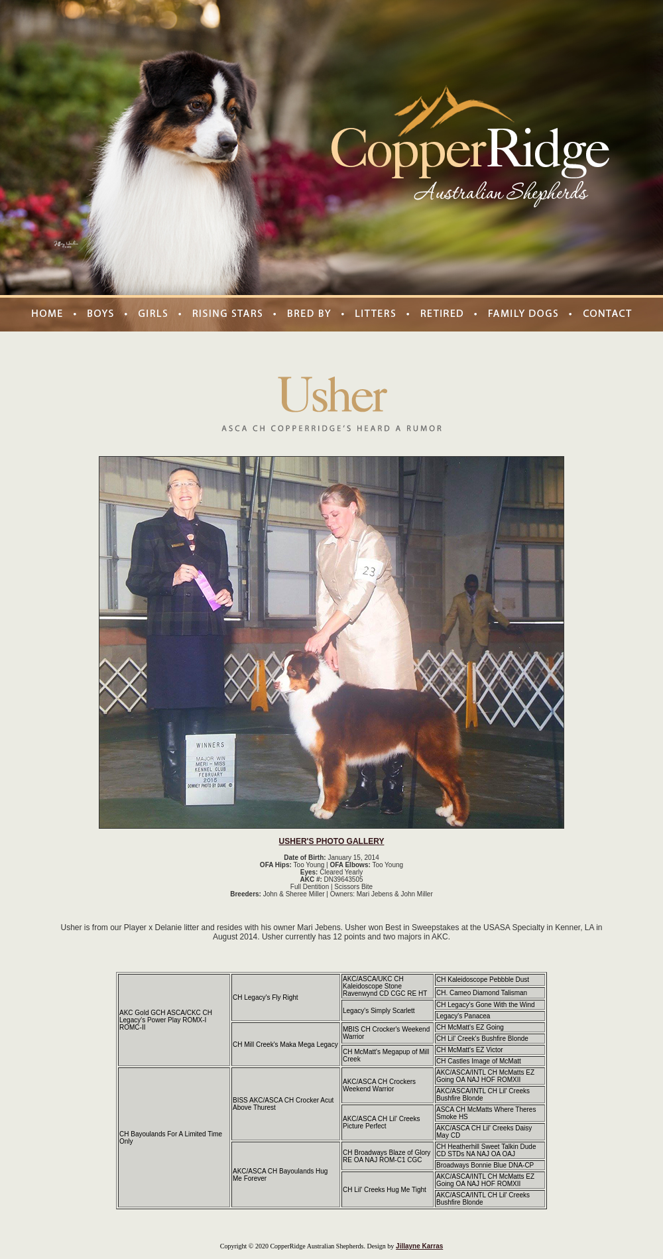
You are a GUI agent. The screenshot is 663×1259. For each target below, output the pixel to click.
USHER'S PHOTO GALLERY (332, 841)
